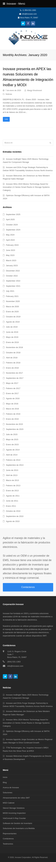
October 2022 (12, 276)
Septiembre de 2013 (14, 465)
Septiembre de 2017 (14, 378)
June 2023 (10, 250)
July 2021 (10, 291)
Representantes (10, 833)
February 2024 (12, 245)
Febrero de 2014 (13, 460)
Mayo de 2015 (12, 439)
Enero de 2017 (12, 393)
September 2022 (13, 281)
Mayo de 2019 (12, 337)
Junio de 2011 (12, 501)
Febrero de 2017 (13, 388)
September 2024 (13, 230)
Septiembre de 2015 (14, 429)
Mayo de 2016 (12, 404)
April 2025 (10, 219)
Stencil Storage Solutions (13, 808)
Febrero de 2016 (13, 414)
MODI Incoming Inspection (14, 813)
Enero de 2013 (12, 490)
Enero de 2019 (12, 342)
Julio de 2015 (11, 434)
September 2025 (13, 214)
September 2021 (13, 286)
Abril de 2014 (11, 455)
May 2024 (10, 235)
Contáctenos (28, 587)
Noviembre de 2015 (14, 424)
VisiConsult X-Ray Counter (14, 818)
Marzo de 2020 (12, 306)
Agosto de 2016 (13, 398)
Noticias (9, 94)
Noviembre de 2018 (14, 347)
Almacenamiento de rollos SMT (16, 798)
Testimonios (8, 844)
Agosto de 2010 (13, 521)
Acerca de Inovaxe (11, 787)
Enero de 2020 (12, 311)
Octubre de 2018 (13, 352)
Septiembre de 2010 (14, 516)
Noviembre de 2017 (14, 373)
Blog (5, 782)
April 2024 (10, 240)
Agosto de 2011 (13, 496)
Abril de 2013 (11, 475)
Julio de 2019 (11, 327)
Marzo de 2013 (12, 480)
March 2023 (11, 260)
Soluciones (7, 792)
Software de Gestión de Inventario (17, 823)
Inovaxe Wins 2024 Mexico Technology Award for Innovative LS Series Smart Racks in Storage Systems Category (26, 187)
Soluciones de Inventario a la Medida (19, 828)
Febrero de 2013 (13, 485)
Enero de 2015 (12, 444)
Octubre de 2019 (13, 317)
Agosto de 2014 (13, 450)
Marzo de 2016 (12, 409)
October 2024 (12, 225)
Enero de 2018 (12, 368)
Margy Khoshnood (34, 90)
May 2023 (10, 255)
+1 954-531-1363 (29, 10)
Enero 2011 (11, 506)
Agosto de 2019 (13, 322)
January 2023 (12, 265)
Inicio (5, 777)
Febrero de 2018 (13, 363)
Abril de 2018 (11, 358)
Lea (6, 119)
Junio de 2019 (12, 332)
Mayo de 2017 (12, 383)
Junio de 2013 (12, 470)
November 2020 (13, 301)
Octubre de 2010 (13, 511)
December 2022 (13, 271)
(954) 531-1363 (14, 662)
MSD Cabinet (8, 803)
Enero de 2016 (12, 419)
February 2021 (12, 296)
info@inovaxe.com (29, 14)
